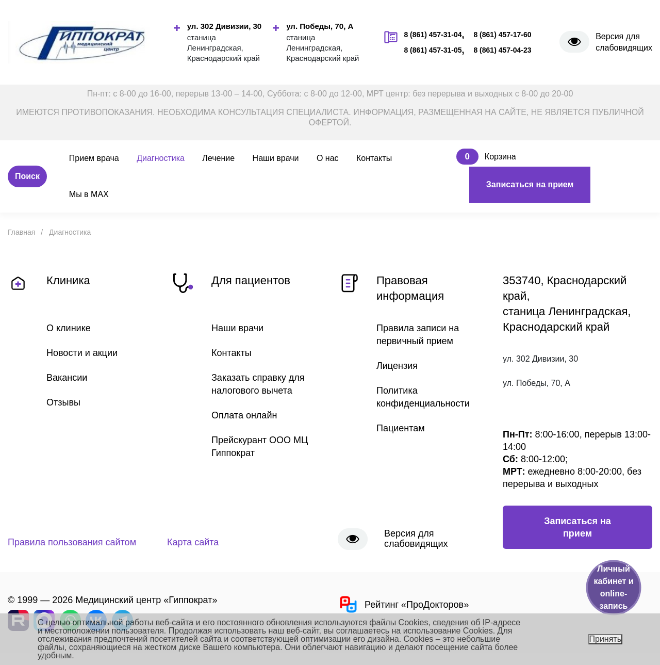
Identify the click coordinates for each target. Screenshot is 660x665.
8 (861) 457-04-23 (502, 50)
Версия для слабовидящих (624, 42)
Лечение (218, 158)
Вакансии (66, 377)
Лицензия (397, 366)
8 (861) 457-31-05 (432, 50)
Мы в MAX (89, 194)
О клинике (68, 328)
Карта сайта (193, 542)
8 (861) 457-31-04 (432, 34)
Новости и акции (82, 353)
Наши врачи (276, 158)
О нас (328, 158)
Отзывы (63, 402)
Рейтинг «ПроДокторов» (403, 604)
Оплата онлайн (244, 415)
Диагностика (161, 158)
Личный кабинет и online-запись (613, 587)
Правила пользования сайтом (72, 542)
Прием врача (94, 158)
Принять (605, 639)
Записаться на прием (530, 184)
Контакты (374, 158)
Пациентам (400, 428)
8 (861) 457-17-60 (502, 34)
